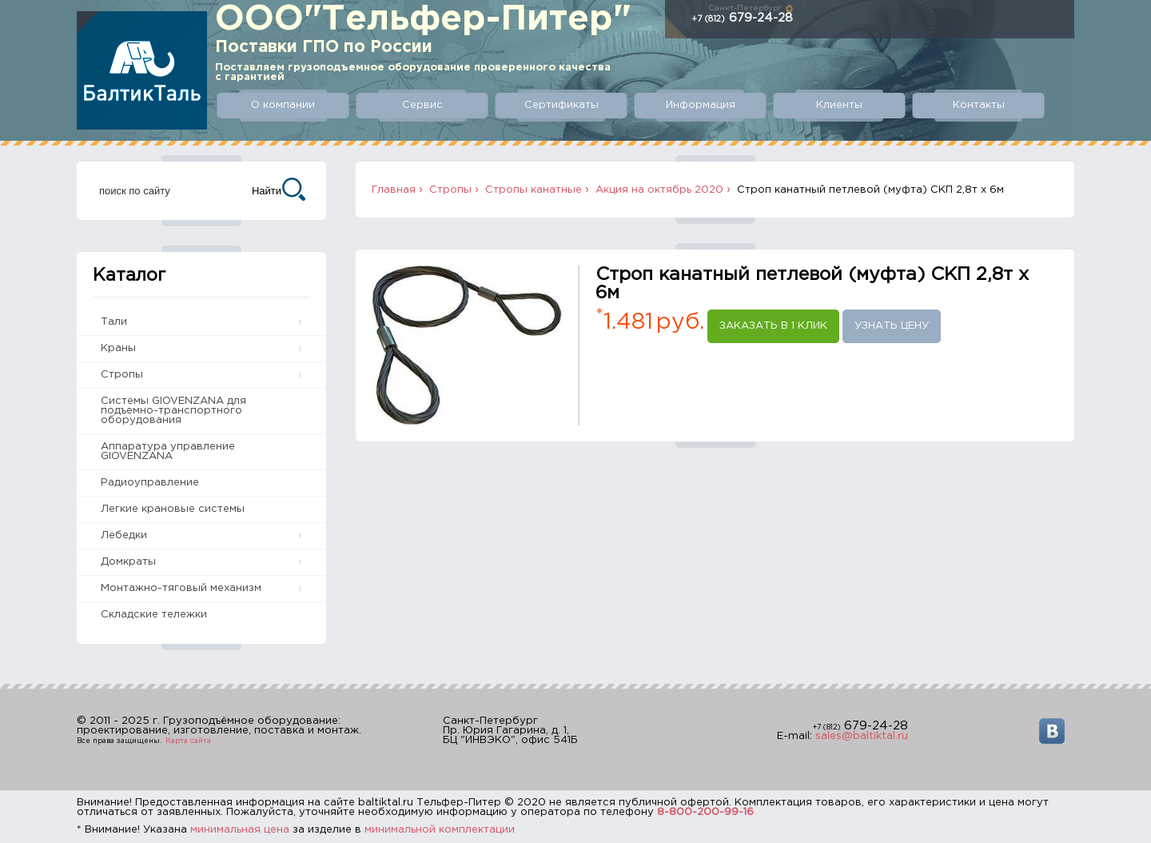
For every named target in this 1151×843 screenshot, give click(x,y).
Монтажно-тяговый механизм (181, 588)
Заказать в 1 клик (773, 326)
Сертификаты (561, 105)
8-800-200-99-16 (705, 812)
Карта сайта (188, 740)
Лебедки (124, 535)
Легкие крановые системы (173, 509)
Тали (114, 322)
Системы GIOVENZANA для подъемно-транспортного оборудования (173, 411)
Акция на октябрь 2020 (659, 190)
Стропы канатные (533, 190)
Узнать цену (891, 326)
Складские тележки (154, 614)
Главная (394, 190)
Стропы (122, 374)
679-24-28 (742, 18)
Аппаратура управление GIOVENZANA (168, 451)
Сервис (422, 105)
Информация (700, 105)
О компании (283, 105)
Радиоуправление (150, 482)
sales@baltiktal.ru (861, 736)
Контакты (979, 105)
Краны (118, 348)
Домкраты (128, 561)
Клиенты (839, 105)
